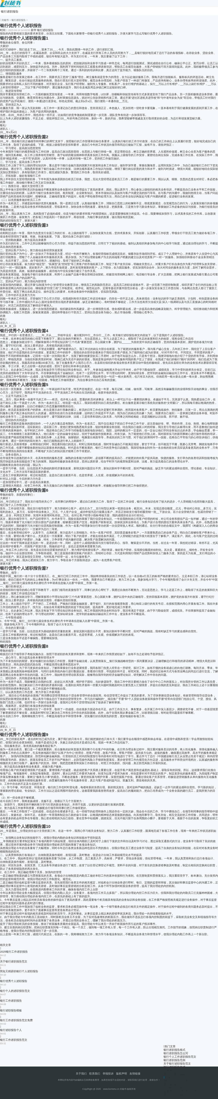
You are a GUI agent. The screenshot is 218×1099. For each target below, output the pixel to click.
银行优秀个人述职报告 (13, 981)
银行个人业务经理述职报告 (180, 1094)
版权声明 (121, 1073)
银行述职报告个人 (11, 1030)
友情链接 (135, 1073)
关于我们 (81, 1073)
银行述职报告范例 (174, 1060)
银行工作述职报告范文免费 (16, 1020)
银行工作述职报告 (11, 1000)
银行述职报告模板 (11, 1010)
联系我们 (94, 1073)
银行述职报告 (9, 11)
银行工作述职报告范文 (13, 1039)
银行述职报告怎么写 (176, 1053)
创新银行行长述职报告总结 (180, 1091)
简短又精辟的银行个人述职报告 (19, 971)
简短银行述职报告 (174, 1070)
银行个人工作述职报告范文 (180, 1056)
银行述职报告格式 (174, 1049)
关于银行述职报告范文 (13, 961)
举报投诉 (108, 1073)
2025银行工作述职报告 (14, 951)
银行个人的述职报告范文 (15, 990)
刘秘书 (5, 20)
